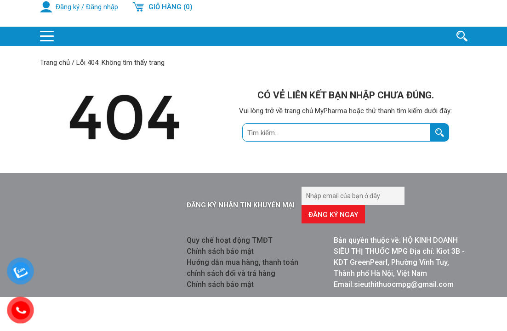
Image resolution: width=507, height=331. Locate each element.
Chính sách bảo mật (220, 251)
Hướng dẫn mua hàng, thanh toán (242, 262)
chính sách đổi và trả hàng (231, 273)
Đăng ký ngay (333, 215)
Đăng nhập (102, 7)
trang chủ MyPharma (316, 111)
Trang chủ (55, 62)
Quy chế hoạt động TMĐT (230, 240)
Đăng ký (68, 7)
